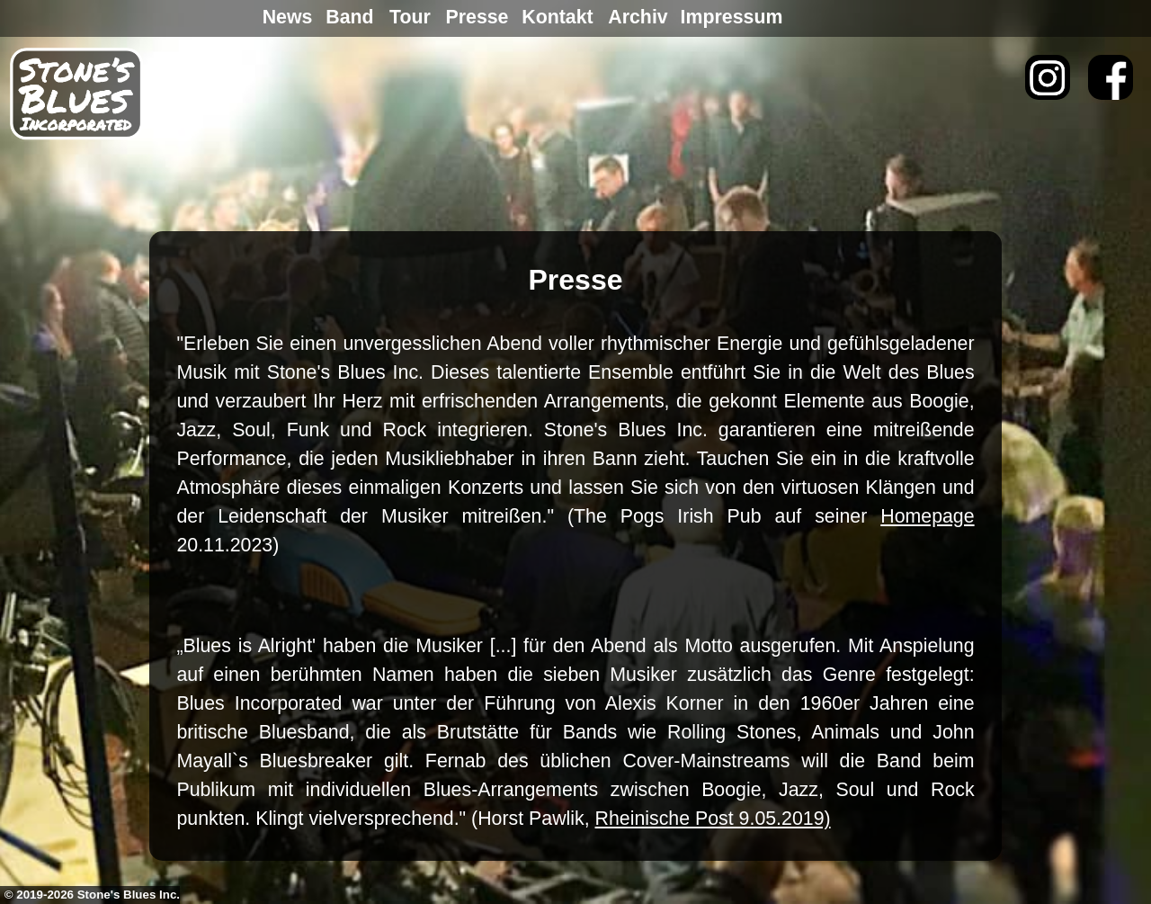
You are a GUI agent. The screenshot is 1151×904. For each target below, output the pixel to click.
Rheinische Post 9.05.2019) (713, 818)
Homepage (927, 516)
